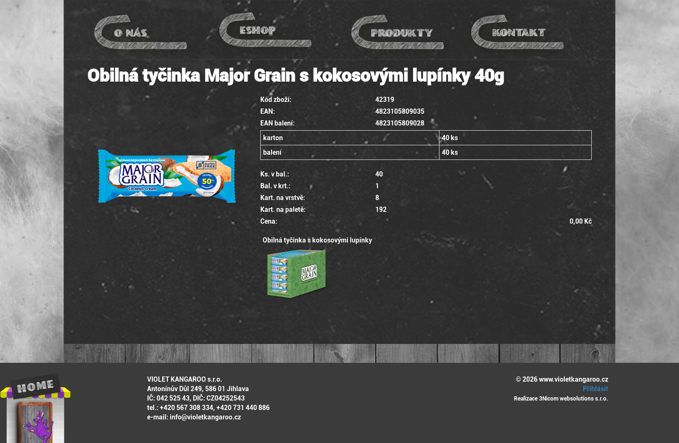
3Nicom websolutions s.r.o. (573, 398)
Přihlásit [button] (594, 389)
